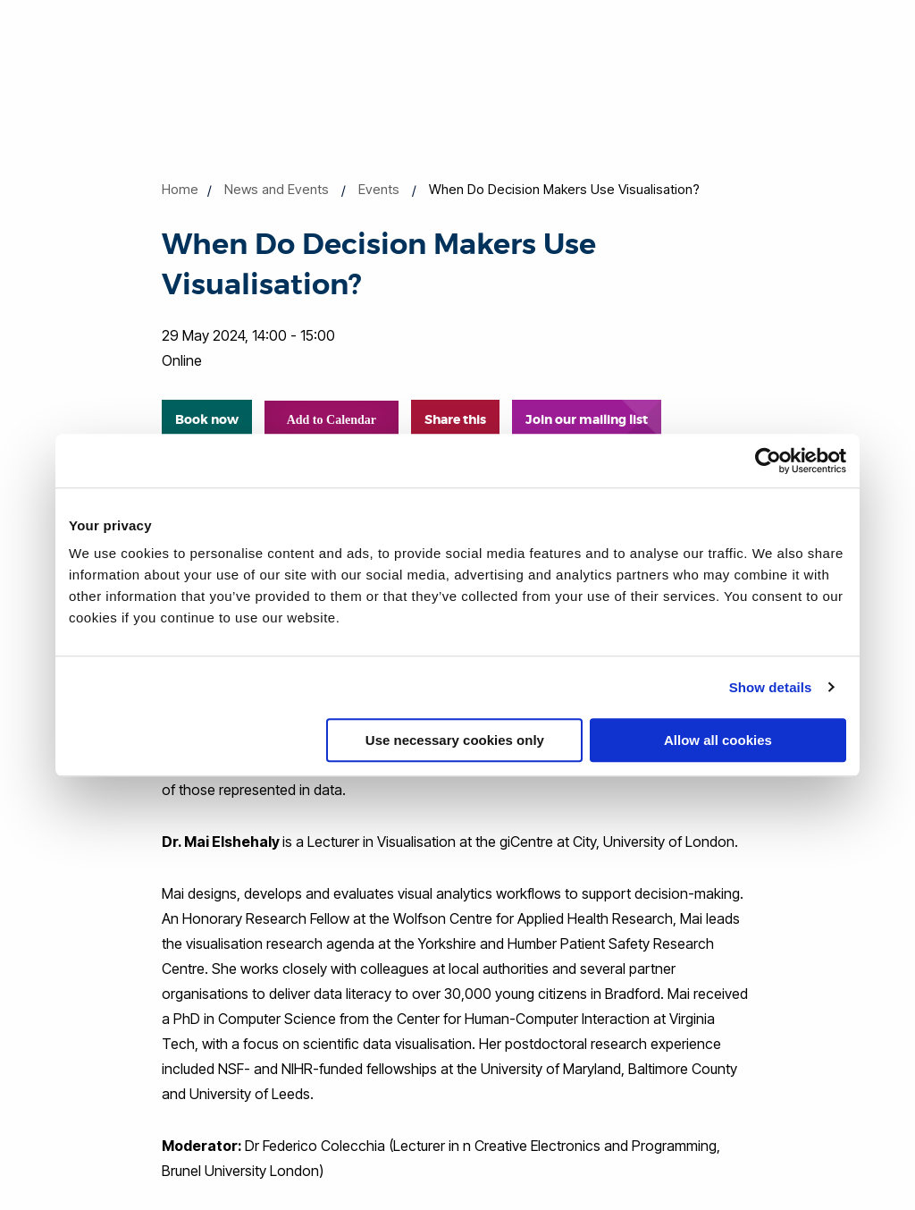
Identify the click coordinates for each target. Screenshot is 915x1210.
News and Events (276, 189)
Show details (770, 687)
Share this (455, 419)
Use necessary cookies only (454, 740)
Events (378, 189)
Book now (207, 419)
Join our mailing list (586, 419)
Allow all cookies (718, 740)
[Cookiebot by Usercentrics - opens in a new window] (768, 460)
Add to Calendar (331, 420)
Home (180, 189)
